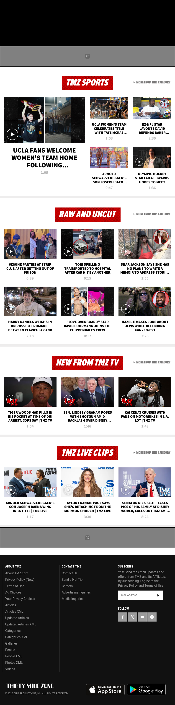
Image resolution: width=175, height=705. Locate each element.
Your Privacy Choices (20, 599)
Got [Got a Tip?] (15, 19)
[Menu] (6, 30)
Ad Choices (13, 592)
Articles (10, 605)
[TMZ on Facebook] (7, 7)
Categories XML (16, 637)
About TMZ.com (16, 573)
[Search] (168, 30)
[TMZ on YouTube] (142, 617)
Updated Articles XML (20, 624)
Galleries (11, 643)
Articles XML (14, 611)
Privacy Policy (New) (19, 579)
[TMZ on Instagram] (40, 7)
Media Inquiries (72, 599)
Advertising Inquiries (76, 592)
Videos (10, 669)
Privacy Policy (128, 585)
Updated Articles (17, 618)
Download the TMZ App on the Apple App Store (105, 689)
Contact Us (69, 573)
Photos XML (14, 662)
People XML (13, 656)
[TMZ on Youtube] (29, 7)
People (10, 650)
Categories (13, 630)
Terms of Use (14, 586)
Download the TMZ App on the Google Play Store (146, 689)
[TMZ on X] (18, 7)
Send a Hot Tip (72, 579)
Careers (67, 586)
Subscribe (158, 595)
